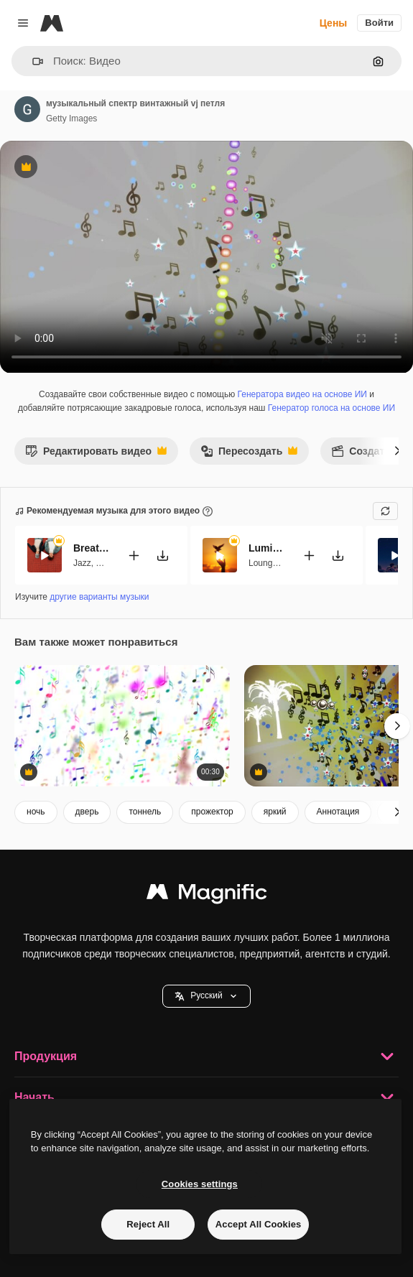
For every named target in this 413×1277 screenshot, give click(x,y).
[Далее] (397, 451)
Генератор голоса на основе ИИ (331, 408)
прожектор (212, 812)
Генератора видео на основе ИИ (302, 394)
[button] (32, 61)
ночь (36, 812)
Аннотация (338, 812)
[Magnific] (51, 22)
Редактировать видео (96, 455)
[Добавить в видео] (134, 555)
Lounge (263, 563)
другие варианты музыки (99, 597)
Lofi (102, 563)
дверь (87, 812)
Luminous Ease (266, 548)
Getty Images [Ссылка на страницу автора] (71, 118)
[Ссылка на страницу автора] (27, 109)
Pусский (206, 995)
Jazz (82, 563)
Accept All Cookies (258, 1224)
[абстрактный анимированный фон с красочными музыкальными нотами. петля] (122, 725)
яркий (275, 812)
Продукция (206, 1056)
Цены (334, 23)
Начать (206, 1097)
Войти (379, 22)
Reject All (148, 1224)
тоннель (145, 812)
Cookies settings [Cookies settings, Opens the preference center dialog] (200, 1184)
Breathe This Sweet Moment (91, 548)
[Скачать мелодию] (162, 555)
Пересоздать (248, 455)
